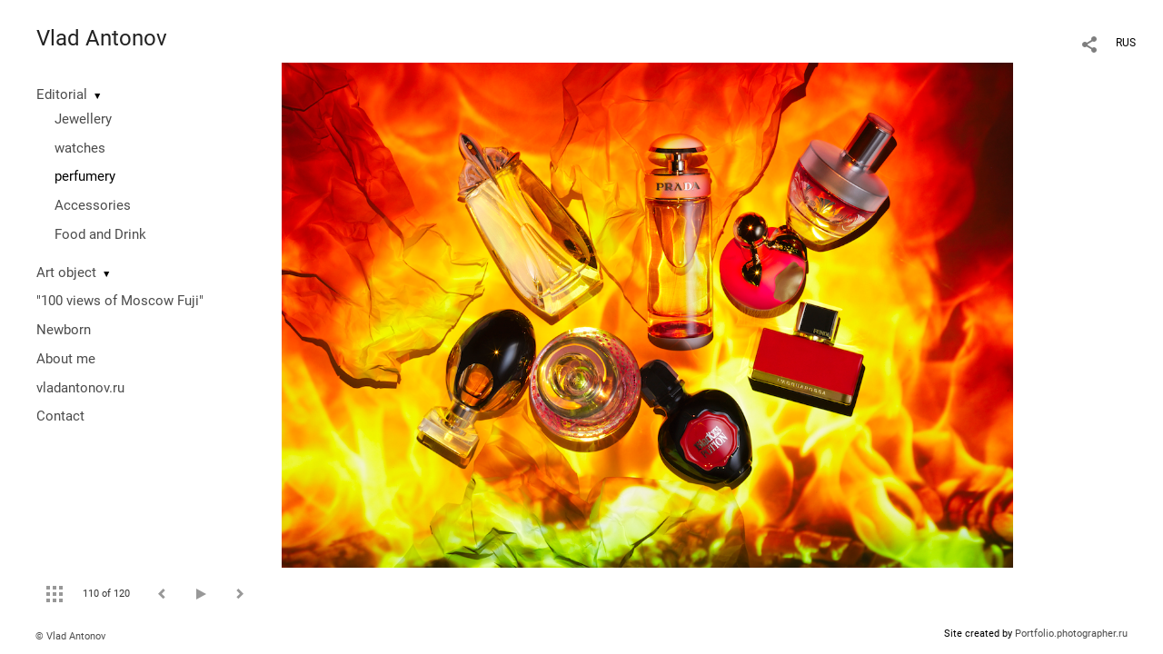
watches (80, 148)
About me (65, 359)
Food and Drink (100, 234)
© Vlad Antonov (70, 636)
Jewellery (83, 119)
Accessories (93, 205)
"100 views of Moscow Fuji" (120, 300)
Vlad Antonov (101, 38)
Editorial (61, 94)
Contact (60, 416)
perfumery (85, 176)
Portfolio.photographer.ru (1071, 633)
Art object (66, 272)
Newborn (63, 330)
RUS (1126, 42)
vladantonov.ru (80, 388)
